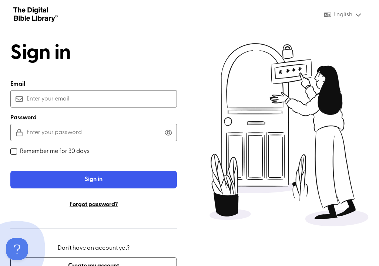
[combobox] (343, 14)
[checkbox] (13, 151)
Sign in (94, 180)
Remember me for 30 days (50, 151)
